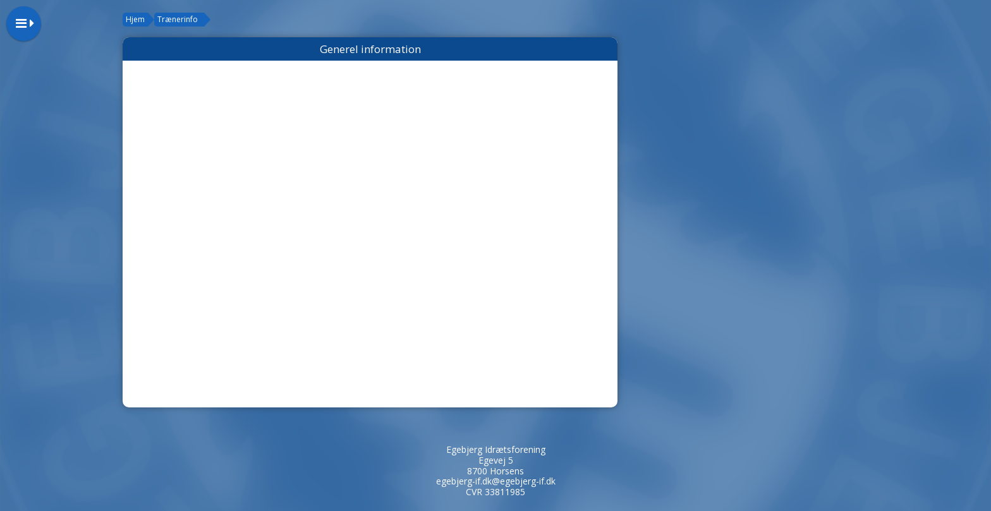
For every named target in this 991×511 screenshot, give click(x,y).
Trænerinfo (177, 19)
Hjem (135, 19)
